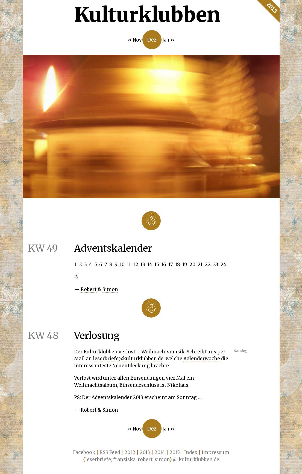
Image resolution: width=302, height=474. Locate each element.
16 (163, 264)
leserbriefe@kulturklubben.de (128, 359)
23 (215, 264)
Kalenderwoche (201, 359)
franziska (124, 459)
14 (149, 264)
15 (156, 264)
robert (145, 459)
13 (142, 264)
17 (170, 264)
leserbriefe (98, 459)
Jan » (168, 40)
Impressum (215, 452)
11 (129, 264)
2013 (271, 7)
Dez (152, 39)
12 (135, 264)
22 (208, 264)
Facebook (84, 452)
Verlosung (71, 336)
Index (190, 452)
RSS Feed (109, 452)
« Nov (135, 40)
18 (177, 264)
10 (122, 264)
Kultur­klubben (147, 14)
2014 (159, 452)
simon (162, 459)
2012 (129, 452)
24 (223, 264)
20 (192, 264)
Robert (88, 289)
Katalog (241, 350)
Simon (110, 289)
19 (184, 264)
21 (200, 264)
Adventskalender (87, 248)
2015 (174, 452)
